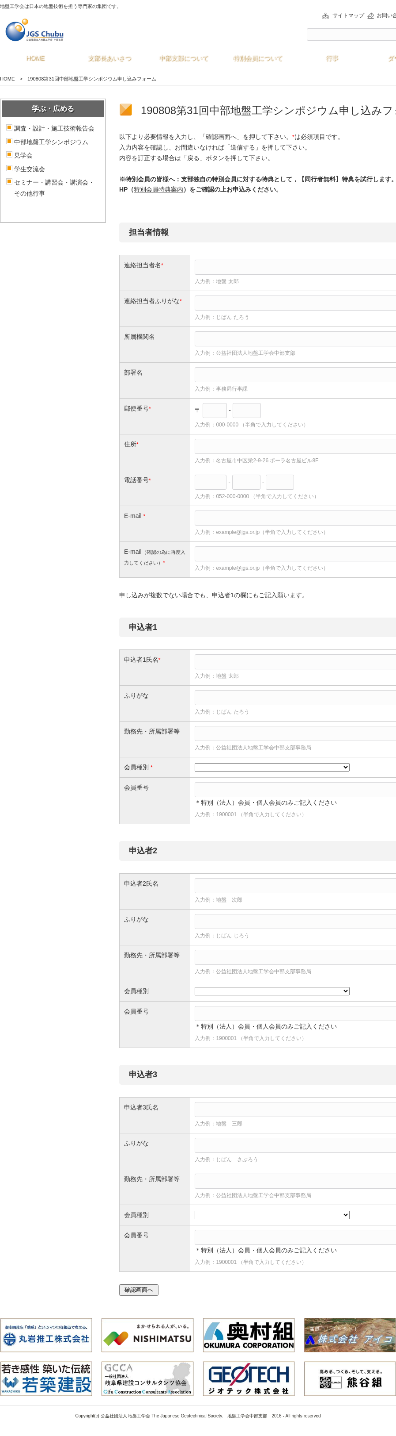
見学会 (23, 155)
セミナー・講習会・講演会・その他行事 (54, 188)
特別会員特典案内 (158, 189)
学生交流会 (29, 169)
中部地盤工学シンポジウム (51, 142)
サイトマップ (348, 15)
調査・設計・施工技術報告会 (54, 128)
